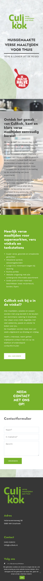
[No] (40, 572)
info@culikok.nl (11, 545)
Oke (22, 577)
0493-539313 (9, 542)
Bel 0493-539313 (14, 356)
